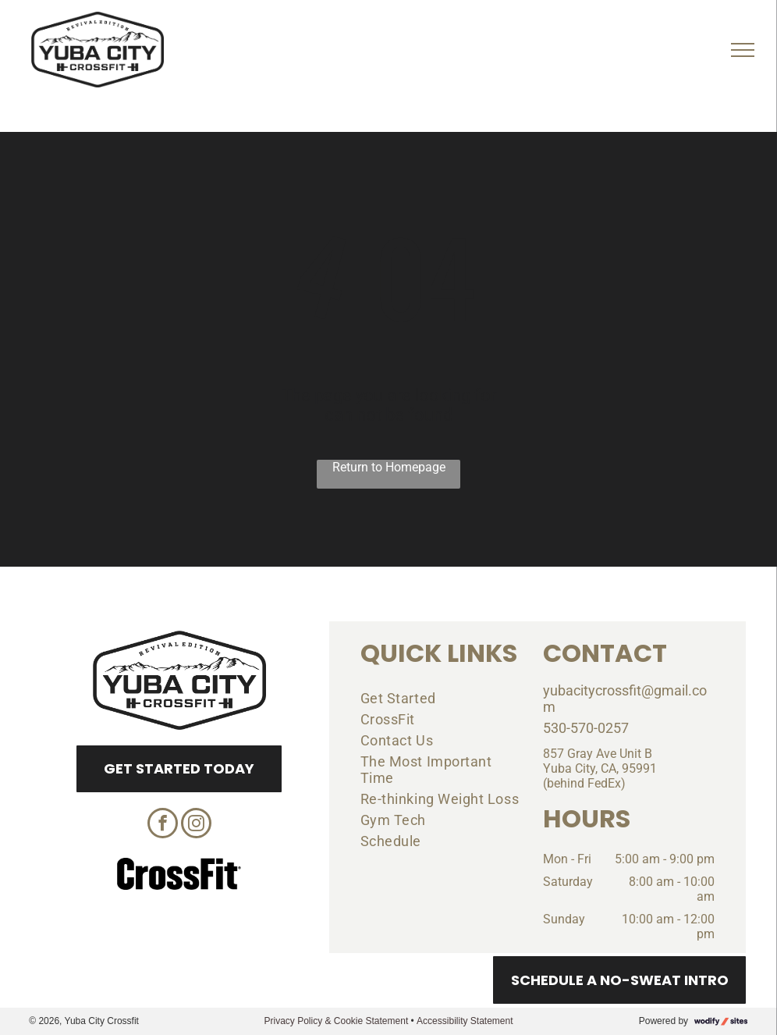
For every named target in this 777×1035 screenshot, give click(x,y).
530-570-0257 (586, 728)
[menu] (742, 50)
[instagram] (196, 825)
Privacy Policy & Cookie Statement (336, 1020)
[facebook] (162, 825)
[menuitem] (440, 698)
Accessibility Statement (465, 1020)
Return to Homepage (388, 467)
